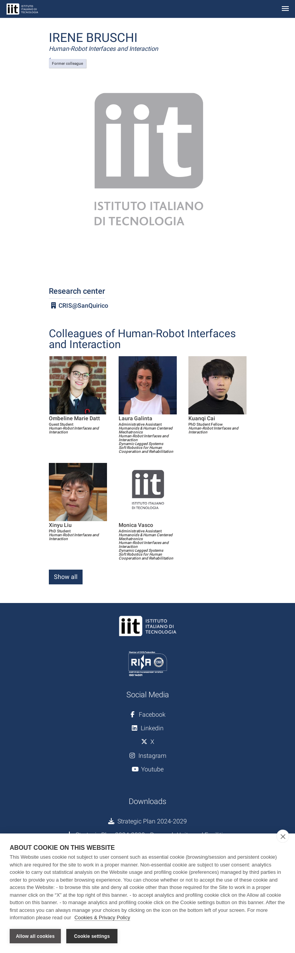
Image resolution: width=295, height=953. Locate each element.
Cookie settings (92, 936)
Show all (66, 576)
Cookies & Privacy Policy (102, 917)
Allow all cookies (35, 936)
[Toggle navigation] (285, 9)
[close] (282, 836)
